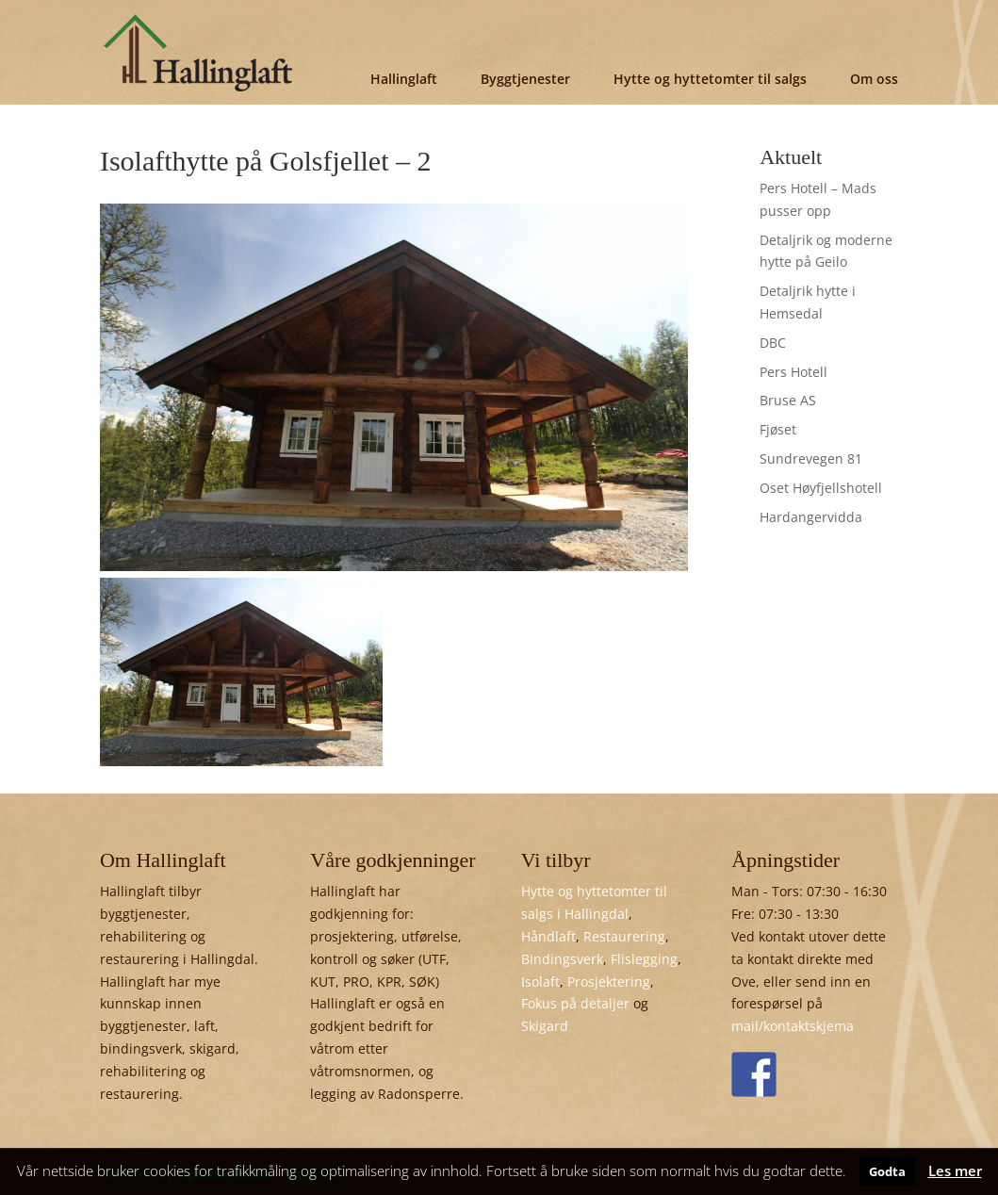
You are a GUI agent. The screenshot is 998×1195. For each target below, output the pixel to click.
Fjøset (778, 429)
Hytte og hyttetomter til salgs (710, 79)
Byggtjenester (525, 79)
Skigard (544, 1026)
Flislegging (644, 959)
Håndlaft (548, 936)
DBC (773, 343)
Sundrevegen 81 (811, 458)
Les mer (955, 1170)
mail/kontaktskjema (792, 1026)
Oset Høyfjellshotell (821, 488)
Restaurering (624, 936)
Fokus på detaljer (575, 1003)
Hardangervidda (811, 517)
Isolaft (540, 981)
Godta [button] (887, 1171)
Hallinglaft (403, 79)
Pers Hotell (793, 372)
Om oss (874, 79)
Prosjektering (608, 981)
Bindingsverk (562, 959)
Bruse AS (788, 400)
